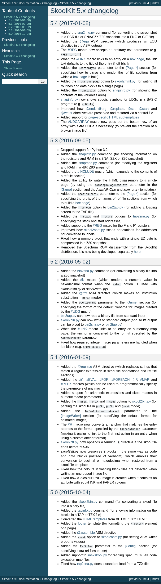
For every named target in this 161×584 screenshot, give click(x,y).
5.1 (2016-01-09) (19, 30)
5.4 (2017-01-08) (19, 20)
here (137, 250)
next (146, 3)
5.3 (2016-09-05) (19, 23)
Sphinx (106, 580)
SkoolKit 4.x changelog (19, 56)
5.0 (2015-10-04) (19, 33)
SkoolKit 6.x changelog (19, 44)
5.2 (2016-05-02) (19, 27)
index (155, 3)
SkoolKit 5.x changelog (75, 3)
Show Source (13, 68)
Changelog (49, 3)
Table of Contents (18, 10)
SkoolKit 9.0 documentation (20, 3)
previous (134, 3)
